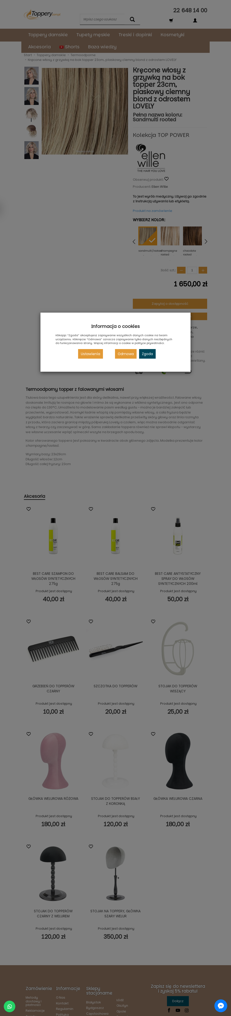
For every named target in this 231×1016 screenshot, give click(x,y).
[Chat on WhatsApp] (9, 1006)
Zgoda (147, 353)
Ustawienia (90, 353)
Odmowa (126, 353)
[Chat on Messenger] (220, 1005)
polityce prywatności (149, 343)
